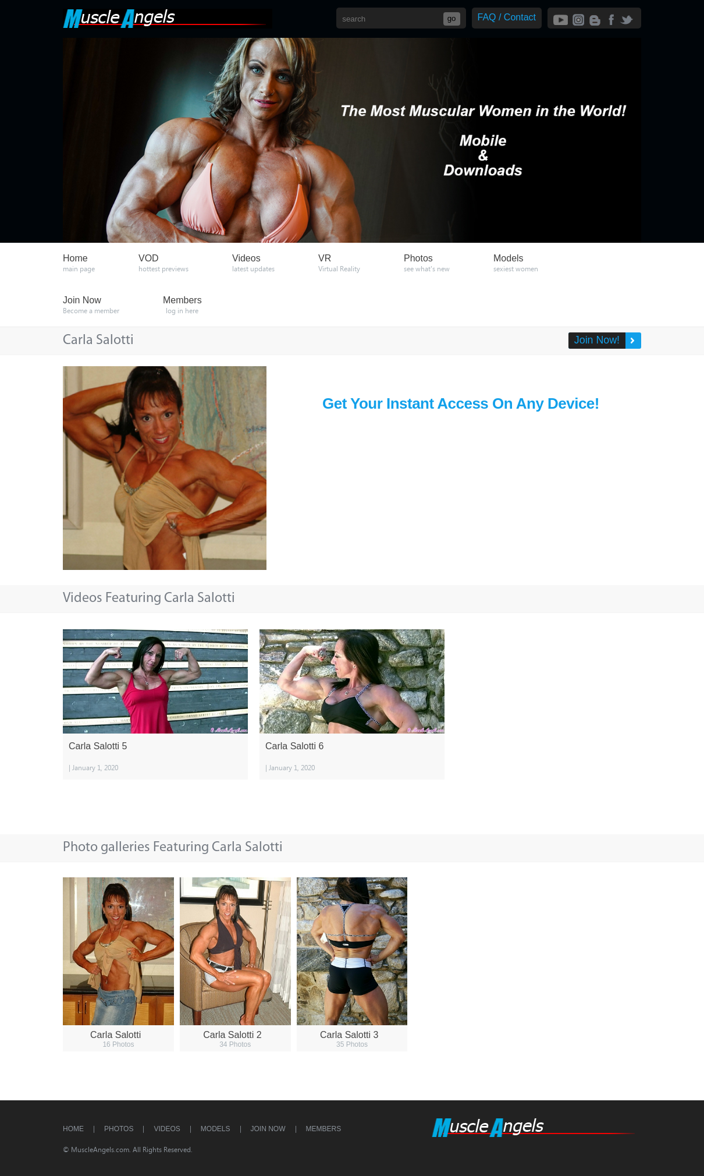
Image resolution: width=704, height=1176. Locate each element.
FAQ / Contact (507, 17)
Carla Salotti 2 (232, 1035)
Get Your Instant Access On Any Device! (460, 403)
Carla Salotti (115, 1035)
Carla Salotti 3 (349, 1035)
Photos (118, 1129)
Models (215, 1129)
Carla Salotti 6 (294, 746)
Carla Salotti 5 (98, 746)
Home (73, 1129)
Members (324, 1129)
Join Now (268, 1129)
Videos (167, 1129)
